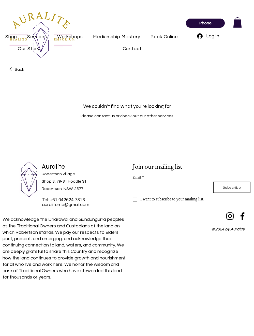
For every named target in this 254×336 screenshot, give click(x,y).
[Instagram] (230, 216)
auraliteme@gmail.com (65, 204)
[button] (237, 22)
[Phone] (205, 23)
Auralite (53, 166)
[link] (16, 69)
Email (138, 177)
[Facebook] (242, 216)
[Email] (170, 187)
